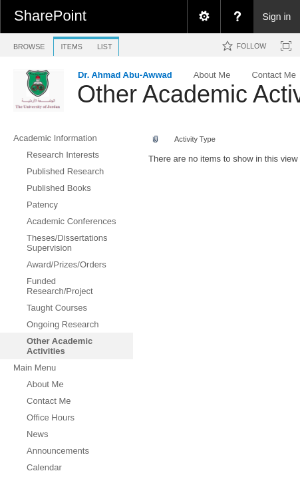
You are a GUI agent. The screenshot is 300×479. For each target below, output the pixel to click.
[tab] (29, 44)
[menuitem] (203, 16)
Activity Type (195, 139)
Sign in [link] (277, 16)
